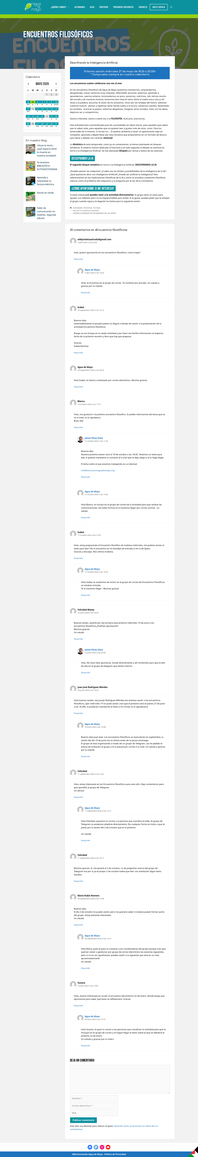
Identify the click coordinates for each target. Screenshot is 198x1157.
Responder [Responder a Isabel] (78, 352)
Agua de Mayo (92, 269)
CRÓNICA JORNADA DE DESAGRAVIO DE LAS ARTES (94, 213)
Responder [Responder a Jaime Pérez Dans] (85, 477)
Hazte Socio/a (159, 7)
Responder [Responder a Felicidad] (78, 797)
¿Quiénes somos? (61, 7)
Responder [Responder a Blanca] (78, 427)
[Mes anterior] (28, 84)
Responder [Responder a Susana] (78, 1005)
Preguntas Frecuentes (123, 7)
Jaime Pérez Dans (94, 438)
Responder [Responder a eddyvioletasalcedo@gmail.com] (78, 259)
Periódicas (88, 208)
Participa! (103, 7)
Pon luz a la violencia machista (86, 210)
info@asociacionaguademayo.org (98, 470)
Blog (92, 7)
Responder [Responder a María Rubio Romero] (78, 925)
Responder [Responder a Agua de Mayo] (85, 292)
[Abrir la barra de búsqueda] (171, 7)
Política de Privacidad (115, 1154)
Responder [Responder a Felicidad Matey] (78, 639)
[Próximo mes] (56, 84)
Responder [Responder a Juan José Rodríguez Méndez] (78, 713)
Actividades (80, 7)
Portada (96, 208)
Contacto (143, 7)
